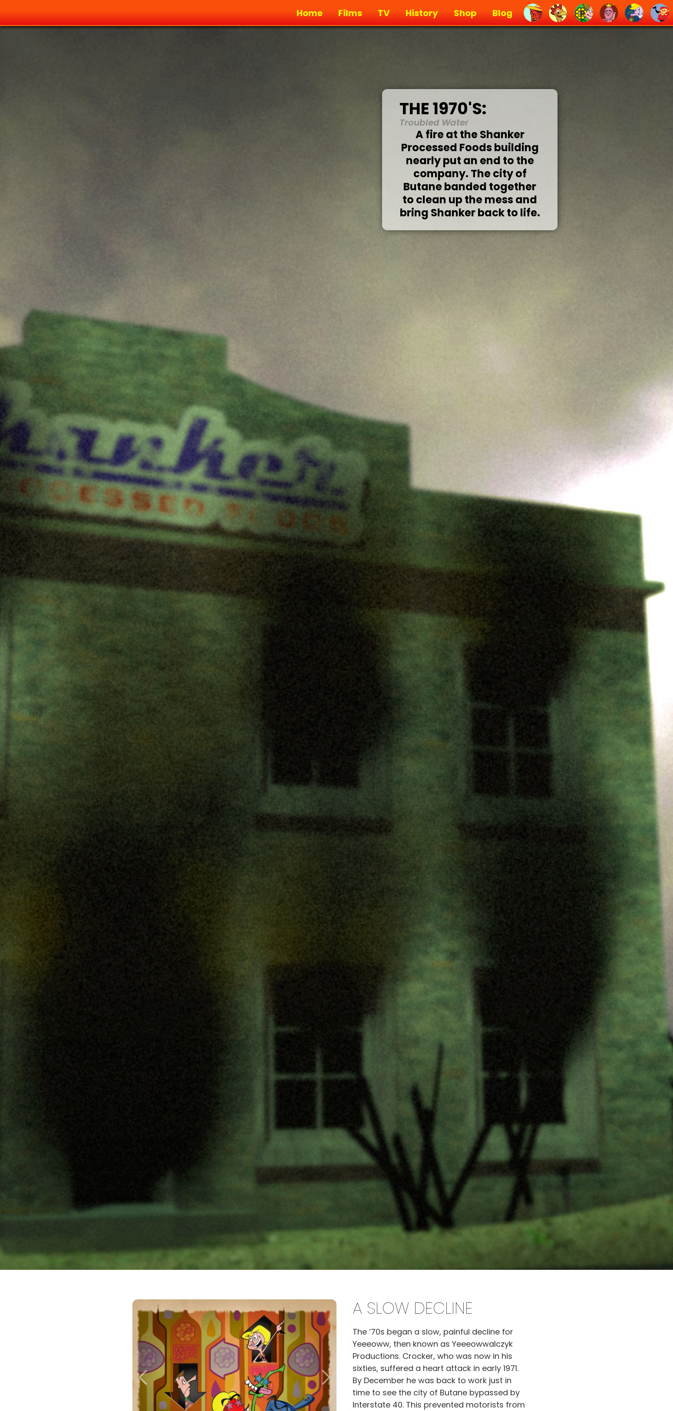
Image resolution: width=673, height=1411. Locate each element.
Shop (465, 13)
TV (384, 13)
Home (310, 13)
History (422, 13)
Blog (502, 13)
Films (350, 13)
